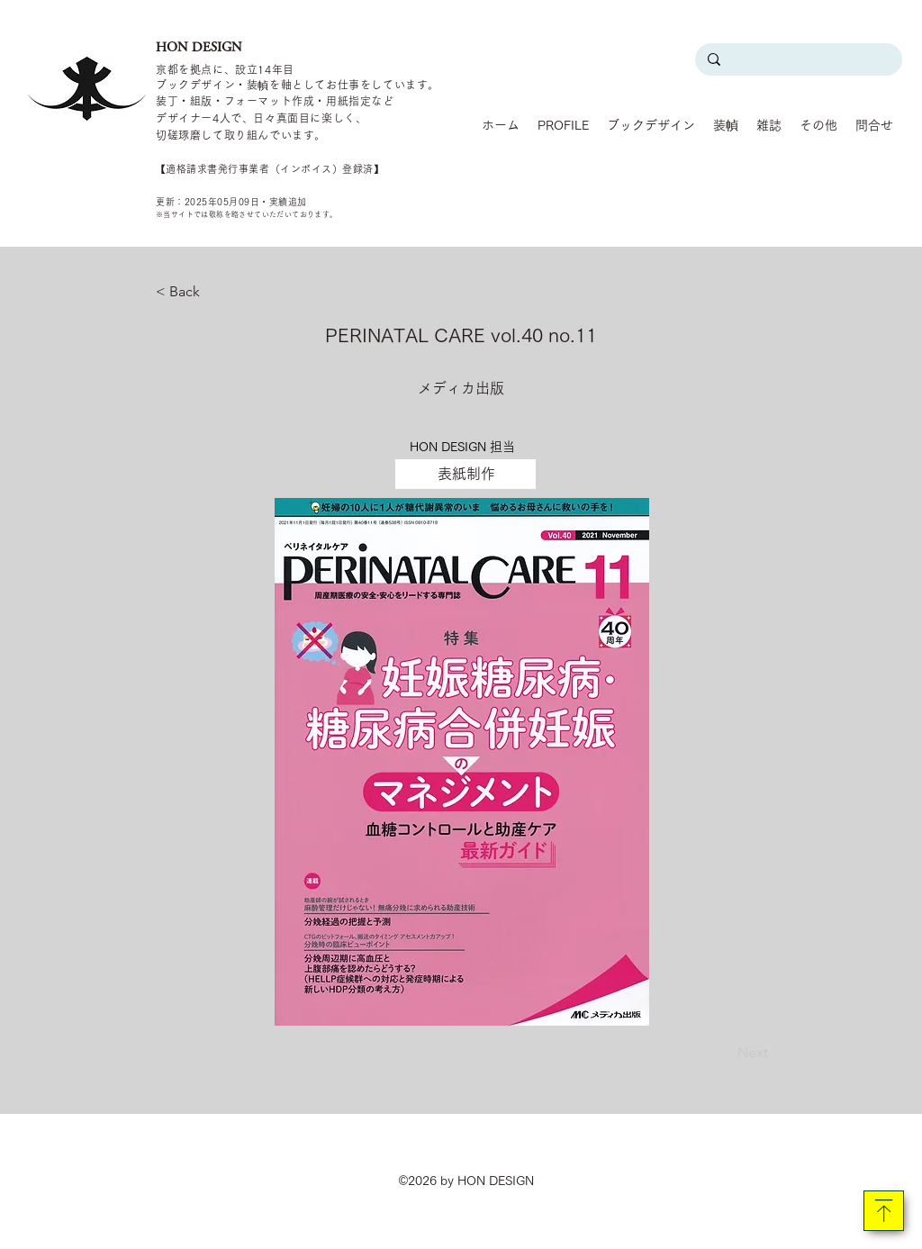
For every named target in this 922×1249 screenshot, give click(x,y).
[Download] (883, 1210)
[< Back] (215, 292)
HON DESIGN (199, 47)
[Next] (723, 1053)
